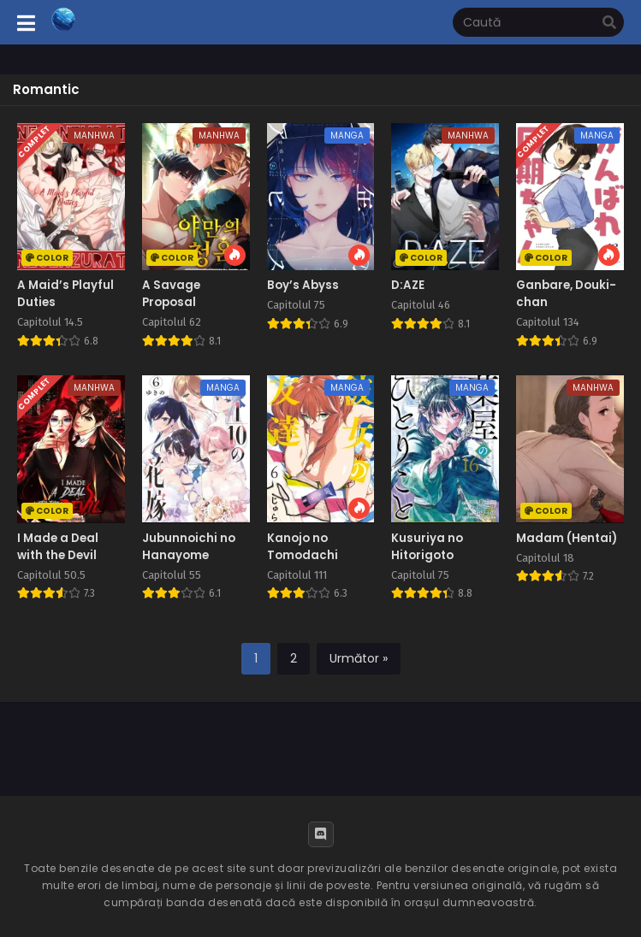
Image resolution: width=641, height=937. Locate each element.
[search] (609, 23)
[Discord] (321, 834)
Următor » (358, 658)
